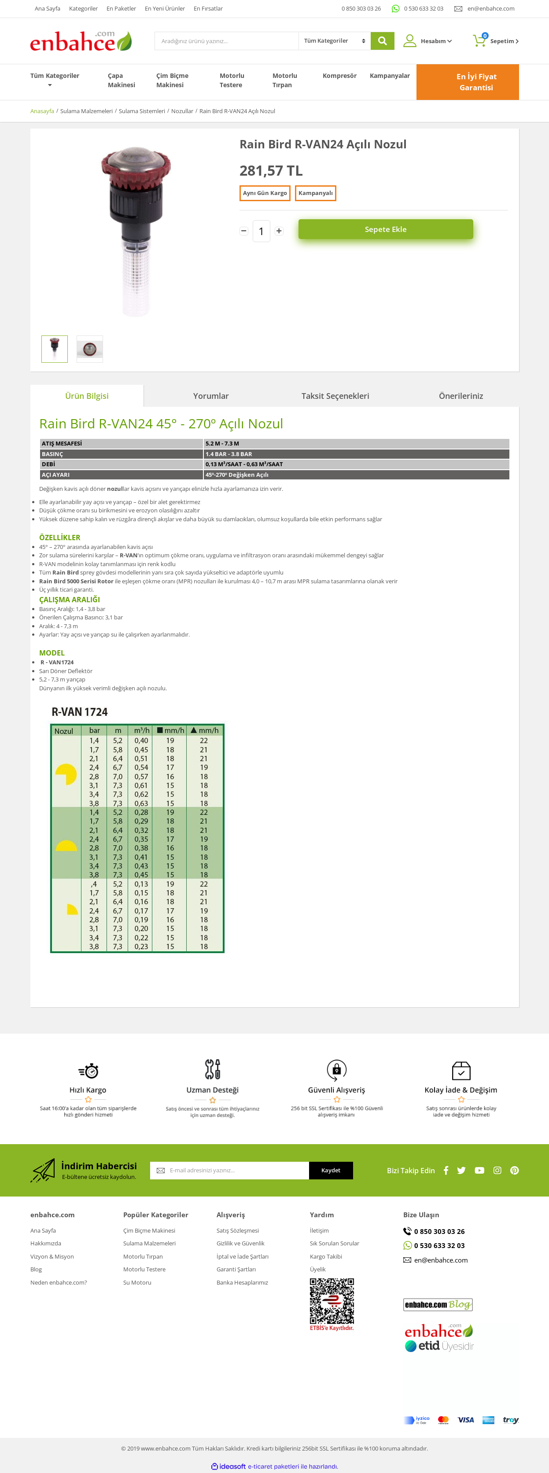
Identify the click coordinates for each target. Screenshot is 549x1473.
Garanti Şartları (236, 1269)
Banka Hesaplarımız (242, 1282)
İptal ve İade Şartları (243, 1256)
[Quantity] (261, 230)
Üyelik (318, 1269)
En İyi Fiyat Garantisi (477, 82)
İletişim (319, 1230)
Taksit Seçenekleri (335, 395)
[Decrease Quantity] (243, 230)
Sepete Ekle (402, 230)
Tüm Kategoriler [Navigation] (54, 79)
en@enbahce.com (491, 8)
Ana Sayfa (47, 8)
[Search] (226, 41)
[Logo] (81, 40)
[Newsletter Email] (229, 1170)
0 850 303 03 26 (361, 8)
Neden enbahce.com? (58, 1282)
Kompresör (340, 75)
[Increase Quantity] (279, 230)
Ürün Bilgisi (87, 395)
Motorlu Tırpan (285, 80)
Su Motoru (137, 1282)
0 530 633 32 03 (423, 8)
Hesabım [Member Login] (436, 41)
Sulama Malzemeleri (149, 1243)
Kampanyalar (390, 75)
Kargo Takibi (326, 1256)
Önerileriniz (461, 395)
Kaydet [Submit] (330, 1170)
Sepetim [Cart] (500, 38)
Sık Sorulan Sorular (334, 1243)
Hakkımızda (45, 1243)
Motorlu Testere (232, 80)
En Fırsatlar (208, 8)
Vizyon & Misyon (52, 1256)
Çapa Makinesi (121, 80)
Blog (36, 1269)
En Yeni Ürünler (165, 8)
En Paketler (121, 8)
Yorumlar (211, 395)
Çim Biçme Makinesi (172, 80)
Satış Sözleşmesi (238, 1230)
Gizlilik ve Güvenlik (241, 1243)
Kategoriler (83, 8)
